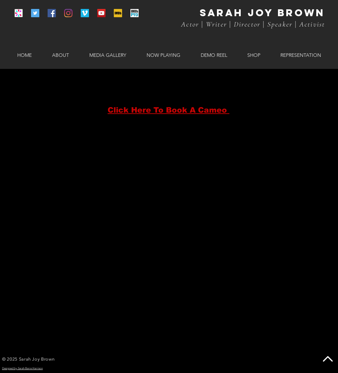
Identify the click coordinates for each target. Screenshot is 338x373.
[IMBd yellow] (118, 13)
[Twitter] (35, 13)
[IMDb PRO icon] (134, 13)
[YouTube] (101, 13)
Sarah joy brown (262, 13)
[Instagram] (68, 13)
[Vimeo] (85, 13)
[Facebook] (52, 13)
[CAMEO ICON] (18, 13)
